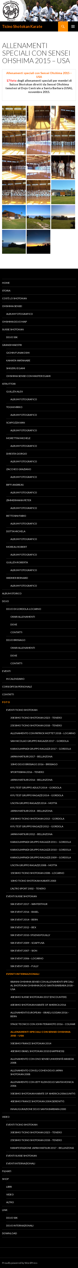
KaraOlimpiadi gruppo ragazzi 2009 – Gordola (40, 857)
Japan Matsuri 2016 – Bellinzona (31, 779)
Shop (5, 1178)
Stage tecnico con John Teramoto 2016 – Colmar (42, 1024)
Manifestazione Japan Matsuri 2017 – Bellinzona (42, 1147)
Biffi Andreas (15, 484)
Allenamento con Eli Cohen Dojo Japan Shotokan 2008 (36, 1072)
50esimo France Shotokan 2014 (30, 1043)
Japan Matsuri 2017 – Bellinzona (31, 756)
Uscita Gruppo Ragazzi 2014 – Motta (33, 803)
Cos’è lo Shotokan (14, 298)
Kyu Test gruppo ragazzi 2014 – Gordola (36, 795)
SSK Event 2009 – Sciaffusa (27, 942)
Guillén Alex (14, 391)
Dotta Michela (15, 531)
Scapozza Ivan (15, 422)
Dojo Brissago (15, 640)
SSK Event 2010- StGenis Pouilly (30, 935)
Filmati (6, 1171)
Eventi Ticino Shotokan (21, 709)
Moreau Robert (16, 546)
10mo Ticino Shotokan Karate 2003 (33, 880)
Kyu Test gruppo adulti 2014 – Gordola (35, 787)
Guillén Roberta (17, 562)
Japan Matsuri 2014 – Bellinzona (31, 810)
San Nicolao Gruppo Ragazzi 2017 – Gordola (39, 740)
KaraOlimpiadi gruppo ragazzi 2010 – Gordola (40, 849)
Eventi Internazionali (22, 973)
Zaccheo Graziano (18, 469)
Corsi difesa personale (17, 686)
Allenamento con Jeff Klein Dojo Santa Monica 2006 (42, 1083)
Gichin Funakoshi (18, 352)
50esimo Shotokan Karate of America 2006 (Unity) (42, 1093)
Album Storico (12, 593)
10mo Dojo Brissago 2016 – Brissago (34, 764)
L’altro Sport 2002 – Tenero (28, 888)
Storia (6, 290)
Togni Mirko (14, 407)
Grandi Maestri (12, 344)
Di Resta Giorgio (16, 453)
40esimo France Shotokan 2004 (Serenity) (37, 1101)
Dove (13, 624)
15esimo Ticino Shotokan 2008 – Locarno (37, 873)
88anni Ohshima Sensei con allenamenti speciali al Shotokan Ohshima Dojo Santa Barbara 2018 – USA (42, 985)
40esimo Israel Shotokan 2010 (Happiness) (37, 1051)
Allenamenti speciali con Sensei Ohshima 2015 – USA (40, 1033)
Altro (10, 1202)
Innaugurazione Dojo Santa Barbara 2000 (38, 1109)
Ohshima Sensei (12, 306)
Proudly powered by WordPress (19, 1262)
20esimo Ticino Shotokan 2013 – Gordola (37, 818)
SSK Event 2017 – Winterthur (28, 904)
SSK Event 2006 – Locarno (26, 958)
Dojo (5, 601)
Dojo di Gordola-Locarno (23, 608)
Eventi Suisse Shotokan (21, 896)
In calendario (15, 678)
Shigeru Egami (15, 368)
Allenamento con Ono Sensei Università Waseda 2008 (42, 1060)
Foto (6, 702)
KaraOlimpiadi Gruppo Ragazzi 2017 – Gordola (40, 748)
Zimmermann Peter (18, 500)
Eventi (6, 671)
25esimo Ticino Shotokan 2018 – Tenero (36, 725)
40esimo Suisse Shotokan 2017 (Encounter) (38, 997)
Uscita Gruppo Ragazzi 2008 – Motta (33, 865)
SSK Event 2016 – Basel (24, 911)
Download (9, 1233)
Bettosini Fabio (16, 515)
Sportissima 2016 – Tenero (27, 772)
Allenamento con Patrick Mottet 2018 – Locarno (43, 733)
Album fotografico (19, 313)
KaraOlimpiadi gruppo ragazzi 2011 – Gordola (40, 841)
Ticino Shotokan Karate (22, 26)
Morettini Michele (18, 438)
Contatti (16, 632)
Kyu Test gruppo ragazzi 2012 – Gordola (36, 826)
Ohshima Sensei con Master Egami (28, 376)
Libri (9, 1186)
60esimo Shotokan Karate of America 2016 (38, 1004)
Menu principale (73, 26)
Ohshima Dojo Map (14, 321)
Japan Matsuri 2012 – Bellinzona (31, 834)
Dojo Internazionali (19, 1225)
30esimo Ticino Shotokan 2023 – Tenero (36, 717)
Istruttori (9, 383)
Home (6, 282)
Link (4, 1210)
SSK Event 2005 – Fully (24, 966)
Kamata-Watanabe (18, 360)
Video (6, 1116)
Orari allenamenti (22, 616)
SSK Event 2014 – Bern (24, 919)
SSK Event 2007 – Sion (23, 950)
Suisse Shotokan (13, 329)
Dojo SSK (12, 337)
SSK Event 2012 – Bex (23, 927)
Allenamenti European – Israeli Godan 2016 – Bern (39, 1014)
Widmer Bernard (17, 577)
